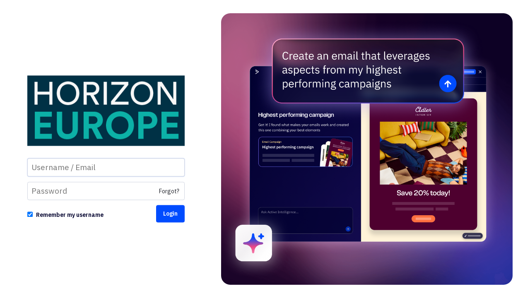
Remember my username (70, 215)
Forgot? (169, 191)
